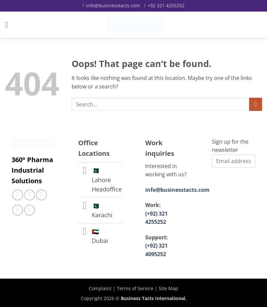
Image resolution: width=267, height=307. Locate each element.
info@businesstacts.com (177, 189)
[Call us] (41, 194)
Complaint (100, 288)
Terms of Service (135, 288)
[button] (9, 25)
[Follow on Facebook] (17, 194)
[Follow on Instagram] (29, 194)
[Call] (164, 5)
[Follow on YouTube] (29, 210)
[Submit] (255, 104)
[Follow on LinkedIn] (17, 210)
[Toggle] (84, 171)
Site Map (168, 288)
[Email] (111, 5)
